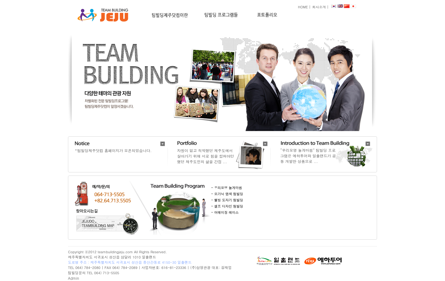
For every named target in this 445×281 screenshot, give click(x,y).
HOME (303, 6)
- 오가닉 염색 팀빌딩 (227, 194)
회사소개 (319, 6)
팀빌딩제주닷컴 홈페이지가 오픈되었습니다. (114, 150)
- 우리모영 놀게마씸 (226, 187)
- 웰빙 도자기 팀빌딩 (227, 200)
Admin (73, 278)
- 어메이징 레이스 (225, 212)
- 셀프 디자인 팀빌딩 (227, 206)
